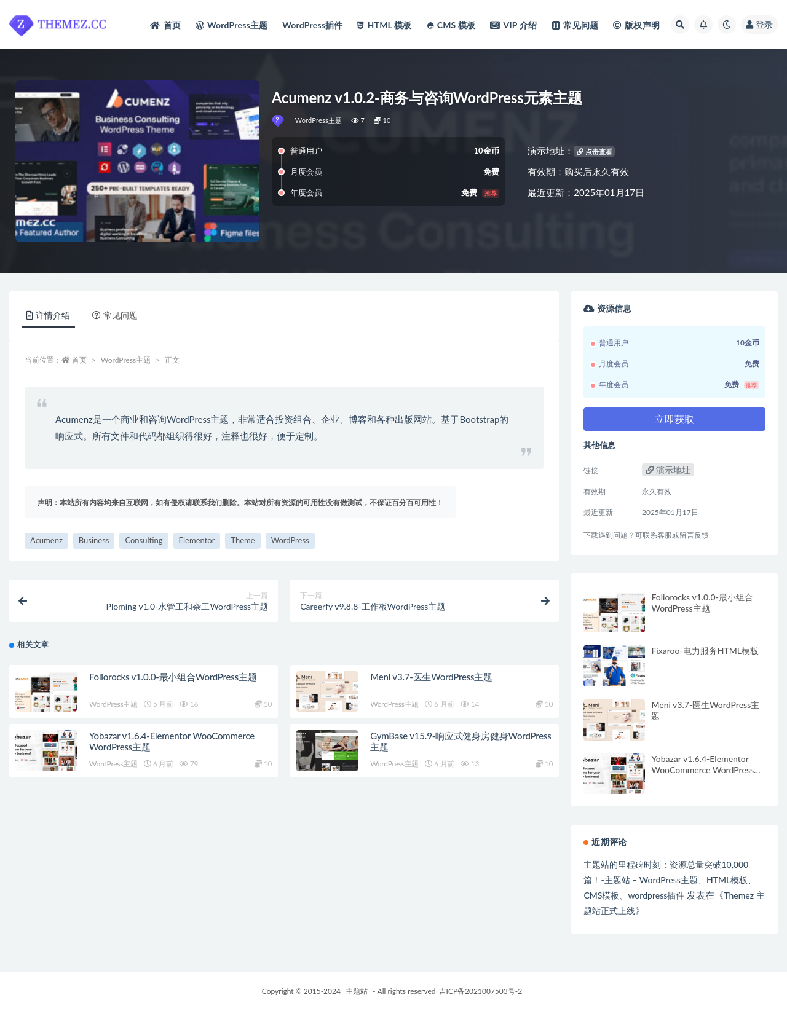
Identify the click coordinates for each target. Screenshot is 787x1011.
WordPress (290, 540)
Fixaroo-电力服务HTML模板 (705, 650)
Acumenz (46, 540)
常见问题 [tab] (115, 315)
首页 (79, 359)
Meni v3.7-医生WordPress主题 (431, 676)
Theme (243, 540)
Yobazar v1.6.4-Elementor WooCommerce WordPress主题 (706, 769)
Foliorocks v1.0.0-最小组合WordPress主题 (173, 676)
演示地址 (668, 470)
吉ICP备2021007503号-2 (481, 991)
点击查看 (594, 151)
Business (94, 540)
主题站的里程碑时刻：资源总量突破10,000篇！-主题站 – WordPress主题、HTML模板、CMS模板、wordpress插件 (669, 879)
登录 (759, 24)
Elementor (197, 540)
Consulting (143, 540)
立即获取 (674, 419)
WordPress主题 (318, 120)
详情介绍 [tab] (48, 315)
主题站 (357, 991)
